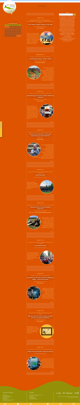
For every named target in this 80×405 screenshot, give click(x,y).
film (74, 23)
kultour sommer (63, 29)
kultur (69, 29)
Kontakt (58, 6)
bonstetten (72, 22)
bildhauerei (66, 22)
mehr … (52, 46)
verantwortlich (62, 38)
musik (70, 31)
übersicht (69, 41)
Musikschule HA (5, 398)
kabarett (62, 27)
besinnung (71, 20)
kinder (62, 28)
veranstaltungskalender (67, 37)
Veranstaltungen (42, 6)
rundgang (68, 33)
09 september (62, 18)
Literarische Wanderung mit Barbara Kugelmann (40, 208)
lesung (61, 31)
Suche (62, 6)
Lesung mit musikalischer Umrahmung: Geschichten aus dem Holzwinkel (40, 135)
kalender (66, 27)
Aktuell (49, 6)
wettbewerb (70, 39)
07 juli (68, 17)
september (62, 34)
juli (72, 25)
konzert (72, 28)
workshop (65, 41)
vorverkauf (73, 38)
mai (68, 31)
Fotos (53, 6)
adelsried (73, 18)
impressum (68, 25)
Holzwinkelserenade (40, 246)
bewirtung (62, 22)
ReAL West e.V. (5, 394)
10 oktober (68, 18)
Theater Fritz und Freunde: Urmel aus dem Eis (40, 352)
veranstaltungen (67, 36)
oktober (63, 32)
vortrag (69, 38)
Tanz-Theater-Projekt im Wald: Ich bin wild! (40, 24)
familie (67, 23)
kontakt (68, 28)
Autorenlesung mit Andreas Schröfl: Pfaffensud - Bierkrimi (40, 96)
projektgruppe (62, 33)
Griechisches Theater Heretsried (8, 399)
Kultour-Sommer (32, 6)
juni (74, 25)
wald (62, 39)
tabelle (69, 34)
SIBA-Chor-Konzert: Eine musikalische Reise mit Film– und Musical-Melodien (40, 317)
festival (70, 23)
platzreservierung (69, 32)
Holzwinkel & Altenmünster (7, 396)
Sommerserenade (40, 175)
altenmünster (63, 19)
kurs (74, 29)
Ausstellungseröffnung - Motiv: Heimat (40, 59)
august (61, 20)
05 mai (61, 17)
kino (65, 28)
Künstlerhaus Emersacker (7, 400)
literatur (65, 31)
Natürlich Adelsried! (6, 397)
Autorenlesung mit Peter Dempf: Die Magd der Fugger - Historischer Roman (40, 278)
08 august (72, 17)
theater (73, 34)
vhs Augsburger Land (6, 395)
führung (62, 24)
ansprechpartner (70, 19)
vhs (66, 38)
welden (66, 39)
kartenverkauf (71, 27)
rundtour (72, 33)
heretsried (66, 24)
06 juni (65, 17)
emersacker (62, 23)
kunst (72, 29)
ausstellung (66, 20)
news (74, 31)
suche (66, 34)
